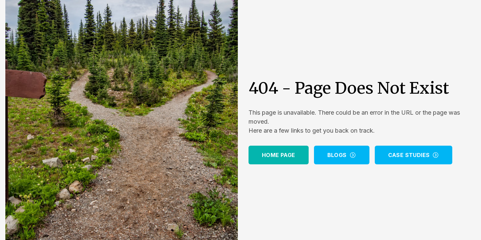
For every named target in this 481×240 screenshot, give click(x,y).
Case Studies (413, 155)
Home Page (278, 155)
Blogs (341, 155)
